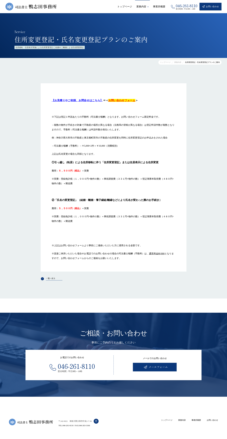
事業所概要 (159, 6)
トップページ (124, 6)
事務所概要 (196, 420)
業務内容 (182, 420)
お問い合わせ (212, 420)
